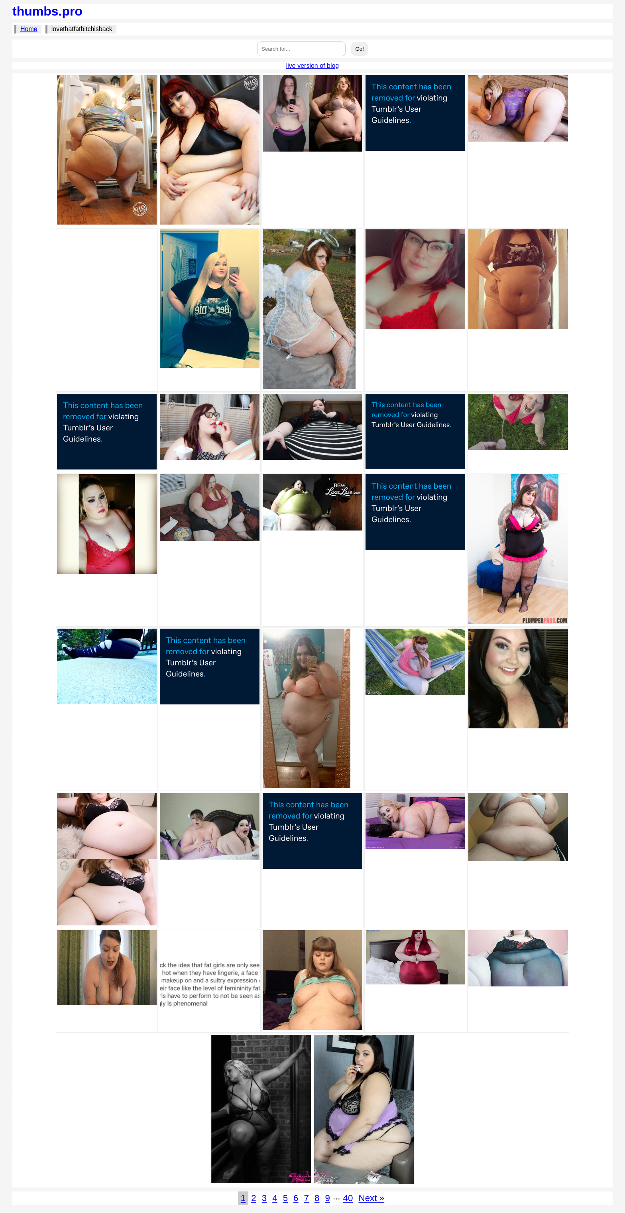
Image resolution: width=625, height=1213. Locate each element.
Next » (371, 1198)
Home (28, 29)
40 (348, 1198)
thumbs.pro (47, 11)
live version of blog (312, 65)
